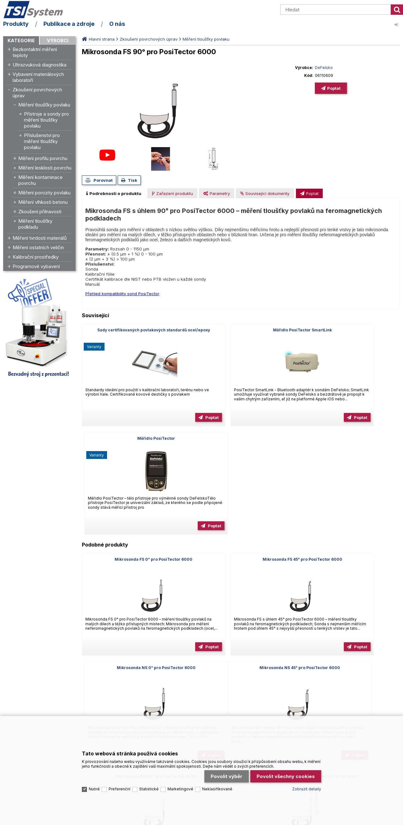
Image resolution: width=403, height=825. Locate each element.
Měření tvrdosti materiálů (40, 238)
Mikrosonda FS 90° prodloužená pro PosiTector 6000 (349, 561)
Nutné (94, 774)
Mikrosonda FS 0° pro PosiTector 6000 (133, 451)
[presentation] (113, 193)
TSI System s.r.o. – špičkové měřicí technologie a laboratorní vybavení (39, 10)
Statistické (149, 774)
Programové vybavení (36, 266)
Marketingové (180, 774)
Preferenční (119, 774)
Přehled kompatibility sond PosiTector (122, 293)
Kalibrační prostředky (36, 257)
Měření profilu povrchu (42, 158)
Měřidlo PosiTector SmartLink (240, 330)
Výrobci (57, 40)
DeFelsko (324, 67)
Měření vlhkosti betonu (43, 202)
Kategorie (21, 40)
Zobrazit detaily (306, 774)
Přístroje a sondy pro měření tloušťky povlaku (46, 120)
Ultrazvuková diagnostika (39, 65)
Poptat (334, 88)
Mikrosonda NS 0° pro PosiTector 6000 (348, 451)
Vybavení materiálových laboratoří (38, 77)
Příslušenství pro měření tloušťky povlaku (42, 141)
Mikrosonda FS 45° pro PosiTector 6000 (241, 451)
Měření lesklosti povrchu (44, 168)
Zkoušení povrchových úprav (37, 93)
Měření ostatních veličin (38, 247)
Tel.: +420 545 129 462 (25, 675)
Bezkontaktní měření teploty (35, 52)
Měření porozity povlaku (44, 193)
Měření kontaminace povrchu (40, 180)
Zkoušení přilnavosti (39, 212)
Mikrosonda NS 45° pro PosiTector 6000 (133, 559)
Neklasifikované (217, 774)
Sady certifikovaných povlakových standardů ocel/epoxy (133, 332)
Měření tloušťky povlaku (44, 105)
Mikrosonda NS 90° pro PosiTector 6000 (240, 559)
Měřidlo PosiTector (349, 330)
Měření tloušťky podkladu (35, 224)
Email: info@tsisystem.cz (80, 675)
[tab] (114, 193)
